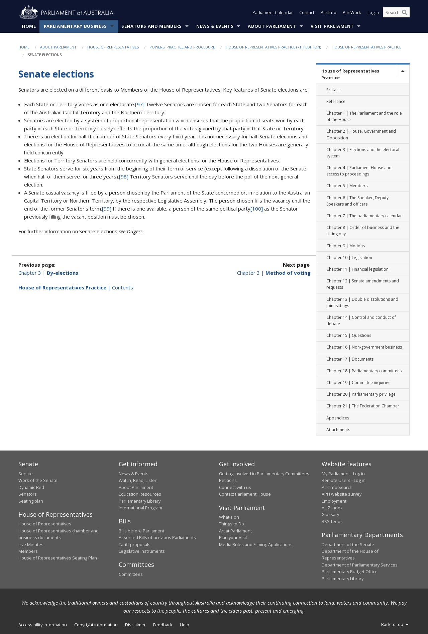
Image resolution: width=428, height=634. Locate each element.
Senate (25, 474)
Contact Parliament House (245, 494)
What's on (229, 517)
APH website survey (341, 494)
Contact (306, 13)
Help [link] (184, 625)
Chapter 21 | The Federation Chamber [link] (362, 406)
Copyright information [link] (96, 625)
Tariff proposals (134, 544)
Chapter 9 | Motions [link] (345, 246)
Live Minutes (30, 544)
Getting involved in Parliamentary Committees (264, 474)
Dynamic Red (31, 487)
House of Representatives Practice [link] (350, 74)
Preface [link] (333, 90)
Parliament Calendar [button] (272, 13)
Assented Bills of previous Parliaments (157, 538)
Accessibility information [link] (42, 625)
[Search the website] (396, 13)
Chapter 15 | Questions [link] (348, 336)
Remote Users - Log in (343, 481)
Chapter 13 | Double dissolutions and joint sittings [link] (362, 302)
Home (29, 26)
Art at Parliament (235, 531)
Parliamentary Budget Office (350, 572)
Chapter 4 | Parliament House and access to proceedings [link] (359, 171)
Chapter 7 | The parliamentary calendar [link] (364, 216)
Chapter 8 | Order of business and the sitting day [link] (362, 231)
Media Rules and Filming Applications (256, 544)
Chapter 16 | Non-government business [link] (364, 347)
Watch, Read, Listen (138, 481)
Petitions (228, 481)
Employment (334, 501)
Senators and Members (151, 26)
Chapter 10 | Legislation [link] (349, 257)
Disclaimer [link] (135, 625)
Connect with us (235, 487)
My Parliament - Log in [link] (343, 474)
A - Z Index (332, 508)
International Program (140, 508)
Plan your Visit (233, 538)
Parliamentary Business (75, 26)
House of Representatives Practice (366, 47)
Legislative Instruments (142, 551)
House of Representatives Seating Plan (57, 558)
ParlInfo (328, 13)
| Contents (75, 287)
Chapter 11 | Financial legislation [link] (357, 269)
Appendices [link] (337, 418)
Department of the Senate (348, 544)
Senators (27, 494)
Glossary (330, 515)
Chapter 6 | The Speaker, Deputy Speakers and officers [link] (357, 201)
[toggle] (402, 71)
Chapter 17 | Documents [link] (349, 359)
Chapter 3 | (48, 272)
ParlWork (352, 13)
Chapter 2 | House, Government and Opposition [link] (361, 135)
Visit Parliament (332, 26)
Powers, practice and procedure (182, 47)
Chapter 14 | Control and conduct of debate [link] (361, 321)
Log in (373, 13)
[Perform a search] (405, 13)
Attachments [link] (338, 429)
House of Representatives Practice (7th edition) (273, 47)
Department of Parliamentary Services (360, 565)
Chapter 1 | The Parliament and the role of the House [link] (364, 117)
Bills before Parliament (141, 531)
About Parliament (272, 26)
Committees (131, 575)
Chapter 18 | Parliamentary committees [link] (364, 371)
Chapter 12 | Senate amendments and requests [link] (362, 284)
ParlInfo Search (337, 487)
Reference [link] (335, 101)
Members (28, 551)
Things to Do (231, 524)
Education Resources (140, 494)
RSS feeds (332, 521)
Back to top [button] (395, 625)
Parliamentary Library (139, 501)
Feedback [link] (163, 625)
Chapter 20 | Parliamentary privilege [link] (361, 394)
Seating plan (30, 501)
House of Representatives (113, 47)
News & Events (214, 26)
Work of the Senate (38, 481)
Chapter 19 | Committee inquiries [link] (358, 383)
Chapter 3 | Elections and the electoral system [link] (362, 153)
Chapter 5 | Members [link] (346, 186)
